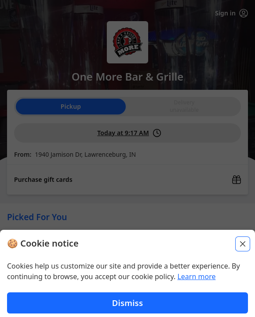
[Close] (243, 248)
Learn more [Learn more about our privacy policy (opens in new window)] (196, 280)
